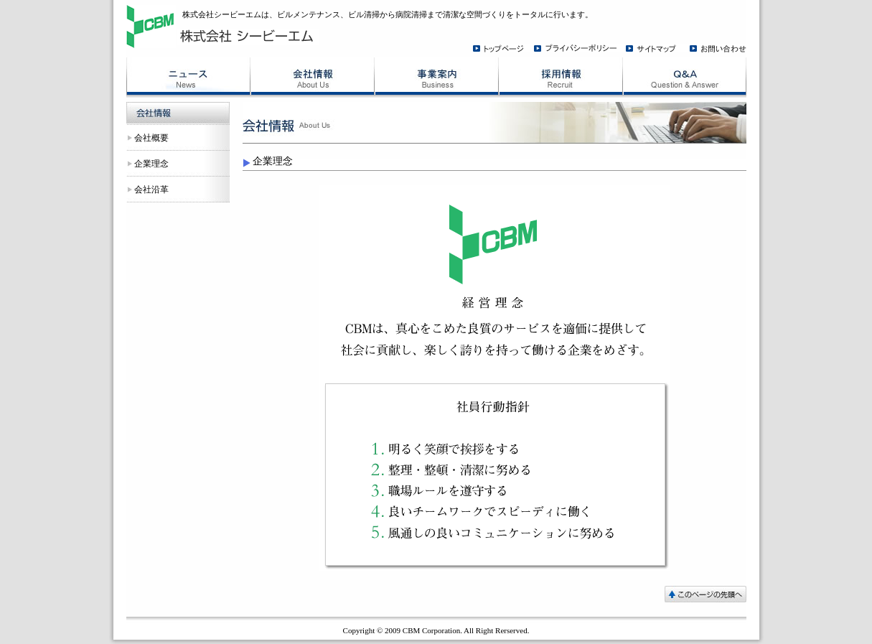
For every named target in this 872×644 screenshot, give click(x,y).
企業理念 (151, 164)
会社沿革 (151, 190)
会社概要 (151, 138)
